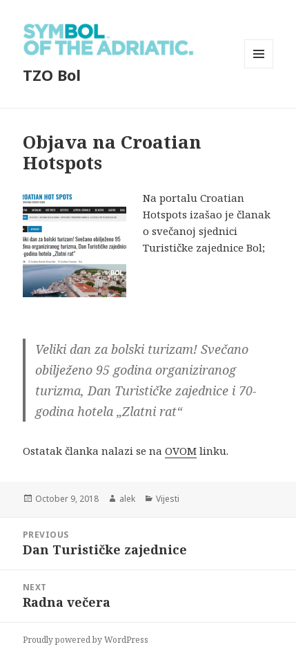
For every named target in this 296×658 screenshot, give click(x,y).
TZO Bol (52, 74)
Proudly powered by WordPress (85, 640)
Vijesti (167, 499)
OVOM (181, 451)
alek (127, 499)
